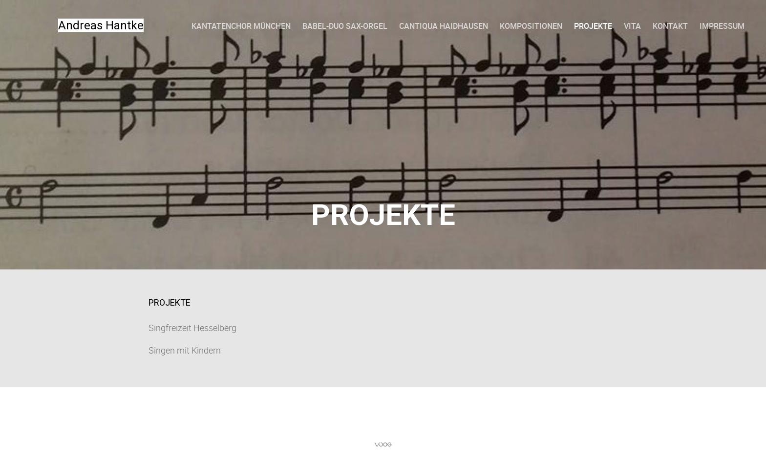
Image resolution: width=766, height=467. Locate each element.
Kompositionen (531, 26)
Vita (632, 26)
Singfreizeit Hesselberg (192, 328)
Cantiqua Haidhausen (443, 26)
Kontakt (670, 26)
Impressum (722, 26)
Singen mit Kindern (185, 350)
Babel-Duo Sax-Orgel (344, 26)
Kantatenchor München (241, 26)
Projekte (593, 26)
